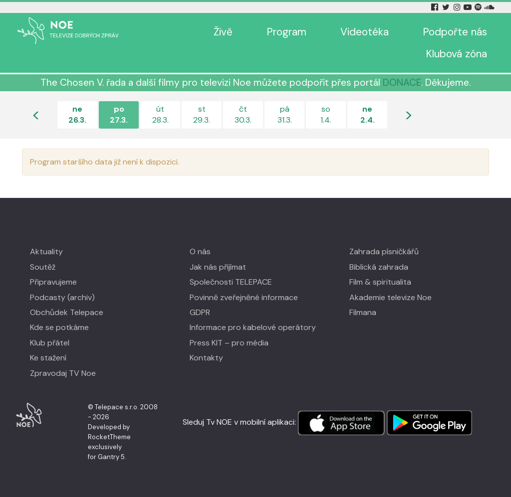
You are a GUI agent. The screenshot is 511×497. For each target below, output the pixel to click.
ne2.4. (367, 114)
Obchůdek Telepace (66, 312)
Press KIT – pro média (229, 342)
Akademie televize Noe (390, 297)
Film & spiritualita (380, 282)
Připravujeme (53, 282)
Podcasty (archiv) (62, 297)
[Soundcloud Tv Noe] (489, 7)
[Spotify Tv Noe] (479, 7)
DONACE (402, 82)
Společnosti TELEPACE (231, 282)
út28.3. (160, 114)
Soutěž (42, 267)
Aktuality (46, 251)
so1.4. (325, 114)
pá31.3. (284, 114)
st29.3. (201, 114)
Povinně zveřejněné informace (244, 297)
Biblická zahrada (378, 267)
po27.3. (119, 114)
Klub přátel (49, 342)
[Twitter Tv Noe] (446, 7)
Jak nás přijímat (218, 267)
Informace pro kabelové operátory (253, 327)
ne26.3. (77, 114)
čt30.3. (243, 114)
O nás (200, 251)
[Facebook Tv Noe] (436, 7)
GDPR (200, 312)
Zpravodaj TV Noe (63, 373)
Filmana (362, 312)
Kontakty (206, 357)
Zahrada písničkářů (384, 251)
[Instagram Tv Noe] (459, 7)
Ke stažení (48, 357)
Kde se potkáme (59, 327)
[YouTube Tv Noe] (468, 7)
